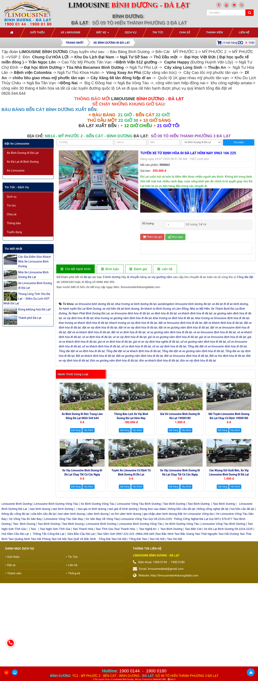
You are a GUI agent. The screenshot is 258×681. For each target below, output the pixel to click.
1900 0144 (129, 670)
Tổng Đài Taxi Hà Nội (113, 622)
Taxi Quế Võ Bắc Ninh (81, 622)
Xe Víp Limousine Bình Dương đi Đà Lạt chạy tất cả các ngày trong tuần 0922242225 (82, 558)
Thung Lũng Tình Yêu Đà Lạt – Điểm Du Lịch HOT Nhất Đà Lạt (27, 298)
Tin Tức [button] (157, 32)
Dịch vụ (12, 196)
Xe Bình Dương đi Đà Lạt (23, 153)
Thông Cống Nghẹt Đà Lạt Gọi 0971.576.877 (203, 602)
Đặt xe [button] (102, 33)
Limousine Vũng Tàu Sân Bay (63, 602)
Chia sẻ (12, 214)
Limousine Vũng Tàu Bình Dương (139, 587)
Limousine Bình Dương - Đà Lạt (127, 679)
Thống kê (74, 656)
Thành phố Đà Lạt (29, 318)
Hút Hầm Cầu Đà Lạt (15, 617)
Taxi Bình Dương (174, 587)
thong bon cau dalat (153, 592)
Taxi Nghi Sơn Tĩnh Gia (54, 612)
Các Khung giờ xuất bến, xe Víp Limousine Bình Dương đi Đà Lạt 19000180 (229, 558)
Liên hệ (72, 648)
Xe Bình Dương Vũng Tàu (97, 587)
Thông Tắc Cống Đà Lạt (48, 617)
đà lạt (87, 277)
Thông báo (14, 223)
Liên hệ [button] (244, 32)
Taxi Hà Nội (58, 622)
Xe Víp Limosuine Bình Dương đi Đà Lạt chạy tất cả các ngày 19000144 (180, 558)
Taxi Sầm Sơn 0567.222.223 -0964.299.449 (125, 617)
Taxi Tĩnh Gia (104, 612)
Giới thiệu (13, 640)
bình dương (112, 277)
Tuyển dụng (14, 232)
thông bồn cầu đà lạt (181, 592)
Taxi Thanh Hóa (83, 612)
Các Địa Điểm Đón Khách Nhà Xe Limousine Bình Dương (34, 261)
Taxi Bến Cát (193, 612)
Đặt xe (11, 648)
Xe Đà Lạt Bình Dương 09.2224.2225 (228, 612)
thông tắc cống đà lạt (15, 597)
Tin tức (11, 205)
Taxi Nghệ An (147, 612)
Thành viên (14, 656)
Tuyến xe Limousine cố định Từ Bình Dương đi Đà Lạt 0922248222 (131, 558)
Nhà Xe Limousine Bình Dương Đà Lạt (33, 275)
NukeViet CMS (159, 679)
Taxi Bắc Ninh (164, 617)
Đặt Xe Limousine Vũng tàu (196, 597)
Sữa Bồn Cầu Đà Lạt (81, 617)
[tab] (75, 269)
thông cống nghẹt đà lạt (213, 592)
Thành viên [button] (214, 32)
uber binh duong (98, 597)
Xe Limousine (16, 170)
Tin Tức (73, 640)
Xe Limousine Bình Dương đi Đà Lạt (35, 285)
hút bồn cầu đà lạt (242, 592)
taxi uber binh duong (71, 597)
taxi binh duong (40, 592)
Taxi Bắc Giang (184, 617)
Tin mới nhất (13, 248)
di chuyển (133, 277)
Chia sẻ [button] (184, 32)
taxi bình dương (63, 592)
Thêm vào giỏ (152, 236)
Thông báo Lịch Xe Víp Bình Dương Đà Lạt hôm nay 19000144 (131, 501)
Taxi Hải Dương (228, 617)
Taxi (34, 612)
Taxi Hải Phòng (41, 622)
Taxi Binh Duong (24, 607)
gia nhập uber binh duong (160, 597)
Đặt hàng (76, 513)
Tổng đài (242, 277)
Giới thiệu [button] (37, 32)
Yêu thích (88, 513)
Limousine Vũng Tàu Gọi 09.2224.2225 (146, 602)
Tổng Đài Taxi (138, 622)
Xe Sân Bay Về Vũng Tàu (102, 602)
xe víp (151, 277)
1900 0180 (156, 670)
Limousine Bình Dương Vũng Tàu (56, 587)
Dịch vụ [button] (130, 32)
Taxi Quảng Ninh (19, 622)
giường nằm (164, 277)
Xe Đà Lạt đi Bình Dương (23, 161)
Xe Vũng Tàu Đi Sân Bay (25, 602)
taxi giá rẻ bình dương (122, 592)
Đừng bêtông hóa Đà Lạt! (34, 309)
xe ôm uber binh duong (126, 597)
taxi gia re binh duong (92, 592)
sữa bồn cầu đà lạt (43, 597)
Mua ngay (175, 236)
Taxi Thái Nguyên (206, 617)
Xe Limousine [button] (70, 32)
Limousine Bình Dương (17, 587)
